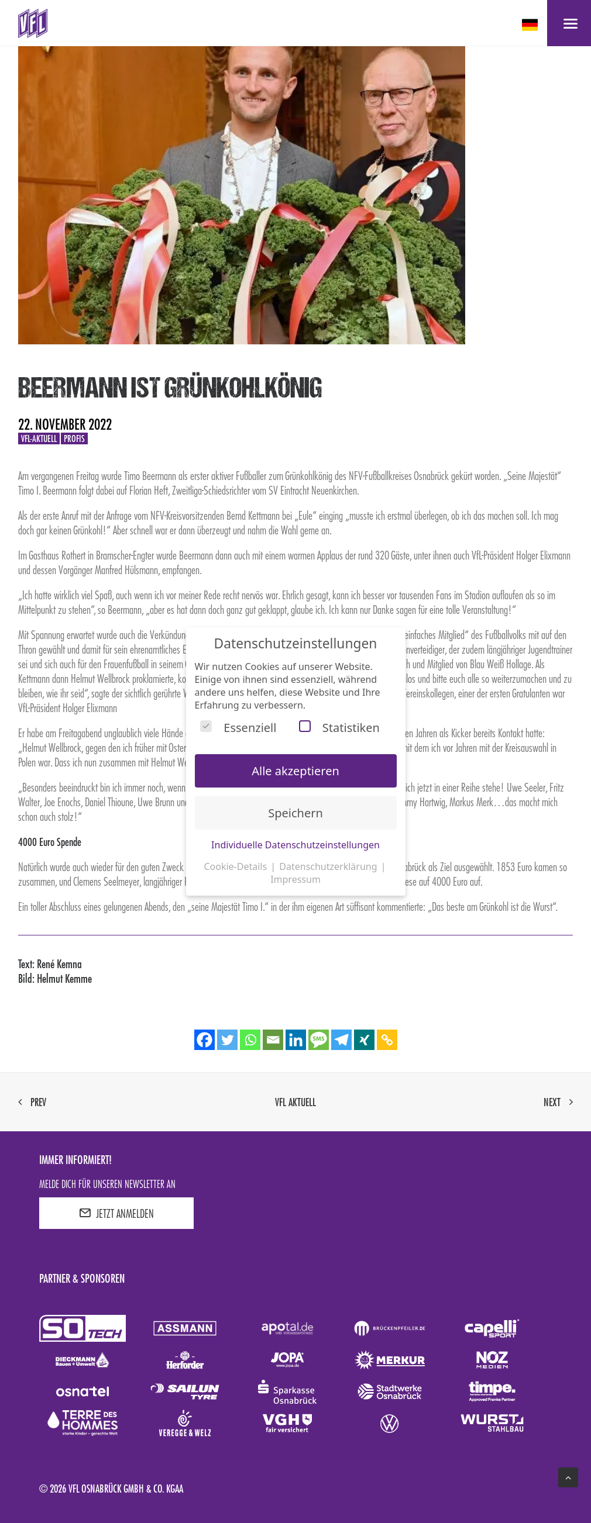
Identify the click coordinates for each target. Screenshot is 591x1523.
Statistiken (339, 727)
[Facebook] (204, 1040)
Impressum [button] (295, 879)
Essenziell (238, 727)
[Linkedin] (296, 1040)
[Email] (273, 1040)
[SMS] (318, 1040)
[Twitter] (227, 1040)
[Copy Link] (387, 1040)
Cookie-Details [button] (236, 866)
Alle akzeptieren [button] (295, 771)
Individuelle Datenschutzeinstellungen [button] (295, 844)
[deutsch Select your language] (531, 24)
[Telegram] (341, 1040)
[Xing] (364, 1040)
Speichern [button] (295, 813)
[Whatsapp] (250, 1040)
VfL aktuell (295, 1102)
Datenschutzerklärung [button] (329, 866)
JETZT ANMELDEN (116, 1213)
